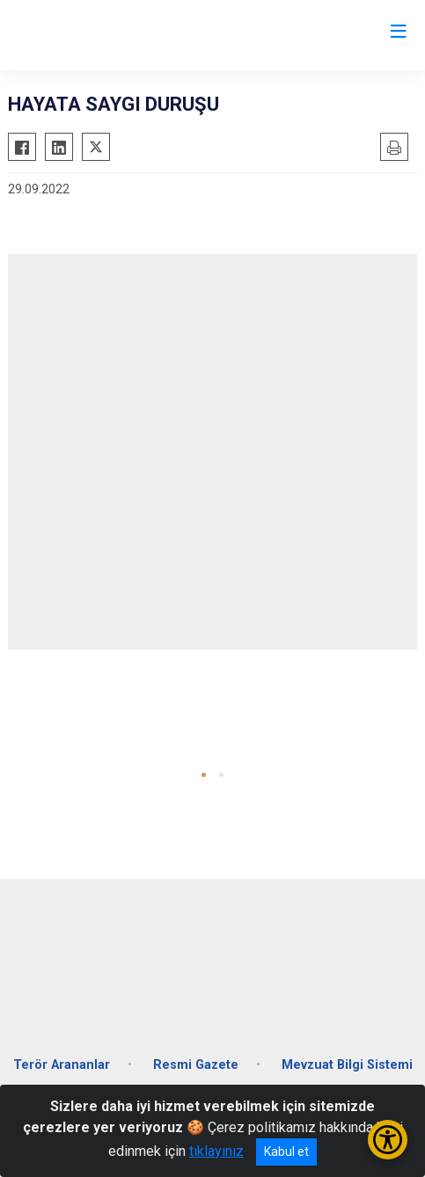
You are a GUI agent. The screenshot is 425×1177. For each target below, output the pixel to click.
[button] (204, 775)
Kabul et (286, 1151)
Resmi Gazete (195, 1064)
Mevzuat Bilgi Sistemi (347, 1064)
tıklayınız (216, 1151)
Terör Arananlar (61, 1064)
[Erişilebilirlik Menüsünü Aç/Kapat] (387, 1139)
